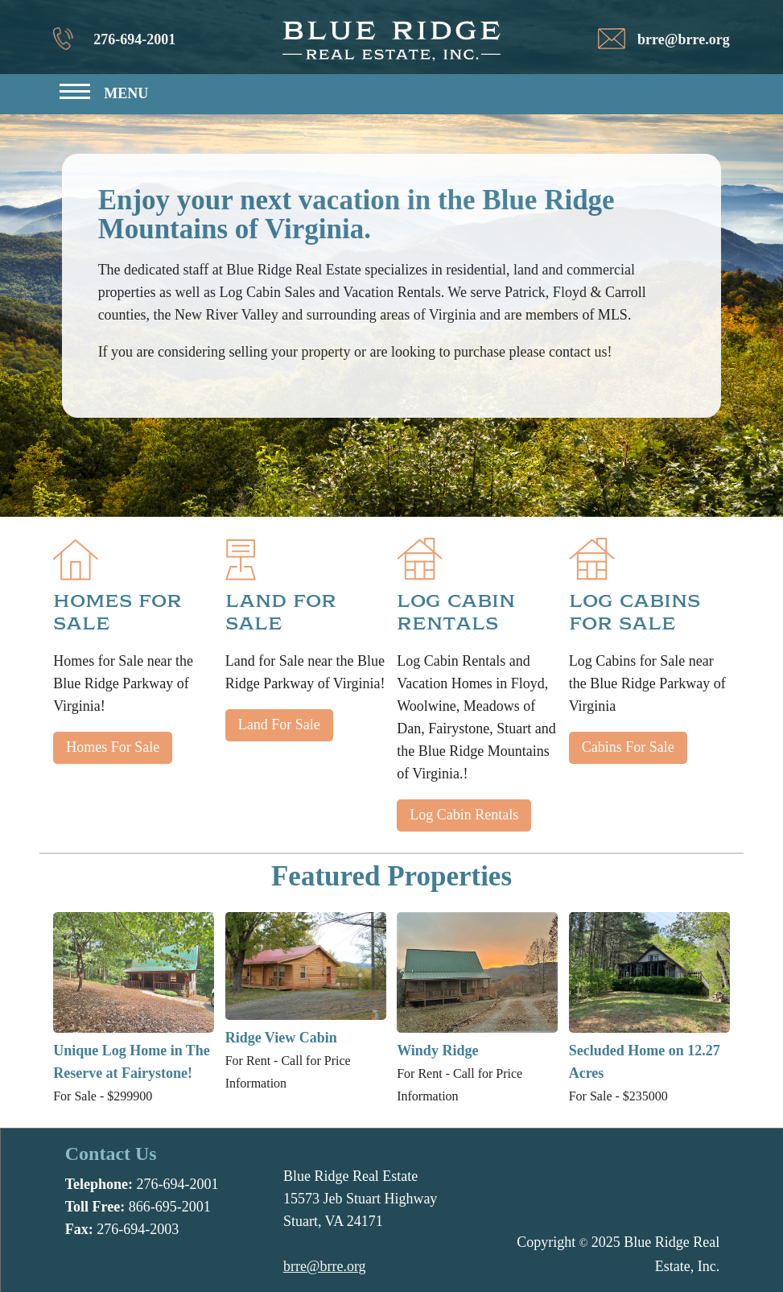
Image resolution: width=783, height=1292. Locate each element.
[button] (103, 97)
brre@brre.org (683, 39)
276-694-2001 (134, 39)
